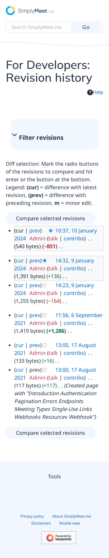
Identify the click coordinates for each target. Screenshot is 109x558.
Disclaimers (41, 523)
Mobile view (69, 523)
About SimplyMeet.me (71, 516)
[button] (51, 137)
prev (34, 230)
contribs (74, 238)
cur (20, 260)
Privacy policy (32, 516)
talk (53, 238)
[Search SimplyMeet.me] (54, 27)
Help (95, 92)
